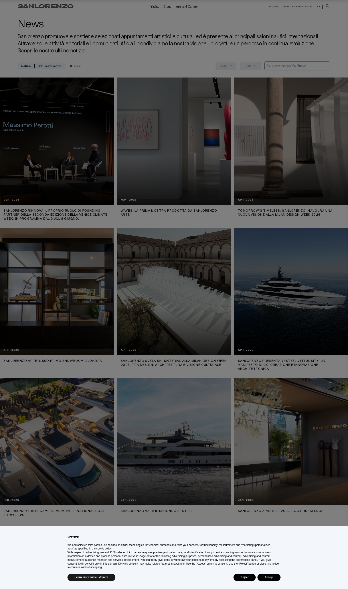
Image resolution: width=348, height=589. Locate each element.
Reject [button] (245, 577)
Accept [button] (269, 577)
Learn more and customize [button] (91, 577)
